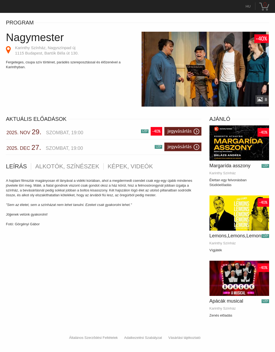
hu (248, 6)
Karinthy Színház (222, 173)
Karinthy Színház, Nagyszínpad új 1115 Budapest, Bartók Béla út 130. (47, 50)
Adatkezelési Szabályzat (143, 338)
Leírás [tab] (16, 166)
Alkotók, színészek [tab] (67, 166)
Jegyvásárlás (180, 131)
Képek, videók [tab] (130, 166)
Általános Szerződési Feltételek (93, 338)
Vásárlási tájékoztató (184, 338)
